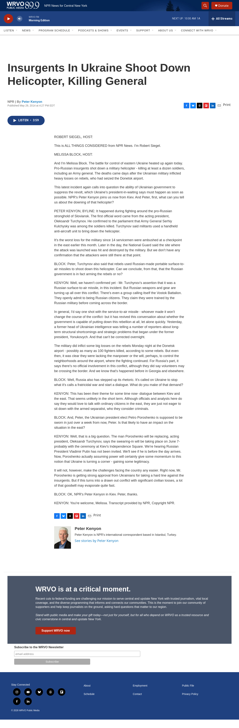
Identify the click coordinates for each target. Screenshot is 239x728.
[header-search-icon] (207, 10)
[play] (8, 27)
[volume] (19, 27)
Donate (226, 10)
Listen (9, 38)
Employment (140, 694)
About (87, 694)
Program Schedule (54, 38)
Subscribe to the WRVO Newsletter (39, 655)
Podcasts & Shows (93, 38)
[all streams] (222, 27)
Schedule (89, 702)
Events (122, 38)
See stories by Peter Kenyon (96, 549)
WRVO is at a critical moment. (83, 597)
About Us (165, 38)
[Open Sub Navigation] (16, 38)
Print (227, 113)
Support (143, 38)
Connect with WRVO (197, 38)
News (26, 38)
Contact (137, 702)
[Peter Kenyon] (62, 546)
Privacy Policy (190, 702)
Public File (188, 694)
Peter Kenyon (32, 110)
